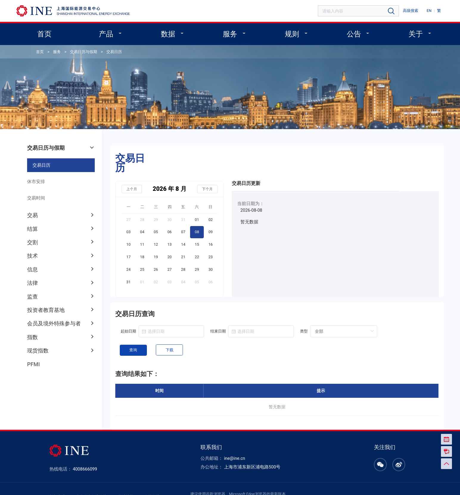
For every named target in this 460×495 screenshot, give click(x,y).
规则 (290, 33)
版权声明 (63, 481)
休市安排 (34, 175)
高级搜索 (413, 10)
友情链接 (152, 481)
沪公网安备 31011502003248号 (379, 484)
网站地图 (127, 481)
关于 (409, 33)
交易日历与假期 (79, 50)
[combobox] (363, 11)
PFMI (32, 351)
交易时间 (34, 191)
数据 (170, 33)
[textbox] (363, 11)
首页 (51, 33)
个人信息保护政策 (95, 481)
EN (430, 10)
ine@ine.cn (233, 443)
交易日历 (108, 50)
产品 (111, 33)
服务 (230, 33)
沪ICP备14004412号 (326, 484)
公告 (350, 33)
